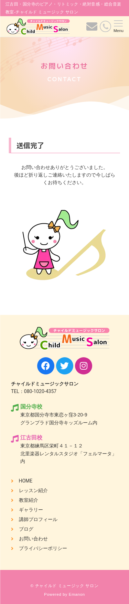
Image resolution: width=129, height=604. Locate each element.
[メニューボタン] (118, 26)
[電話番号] (105, 26)
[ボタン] (91, 29)
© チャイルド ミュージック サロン (65, 585)
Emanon (77, 594)
